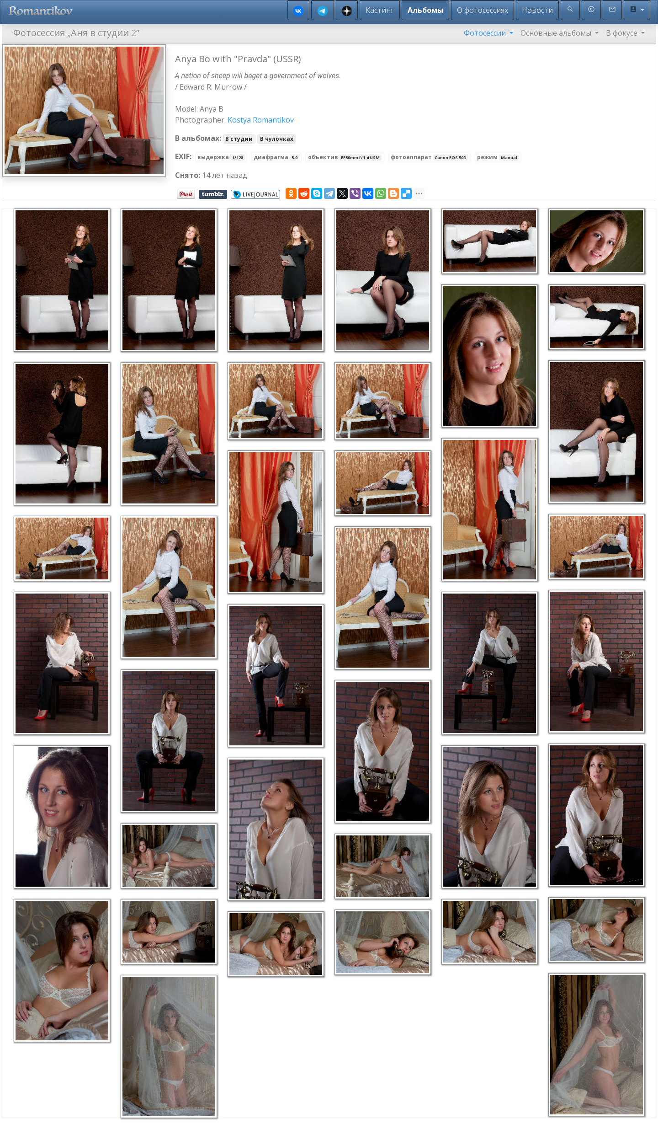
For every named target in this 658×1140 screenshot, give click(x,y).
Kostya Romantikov (261, 120)
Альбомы (425, 10)
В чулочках (276, 139)
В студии (239, 139)
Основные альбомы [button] (556, 33)
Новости (537, 10)
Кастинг (380, 10)
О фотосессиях (482, 10)
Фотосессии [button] (486, 33)
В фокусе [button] (622, 33)
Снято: (187, 175)
